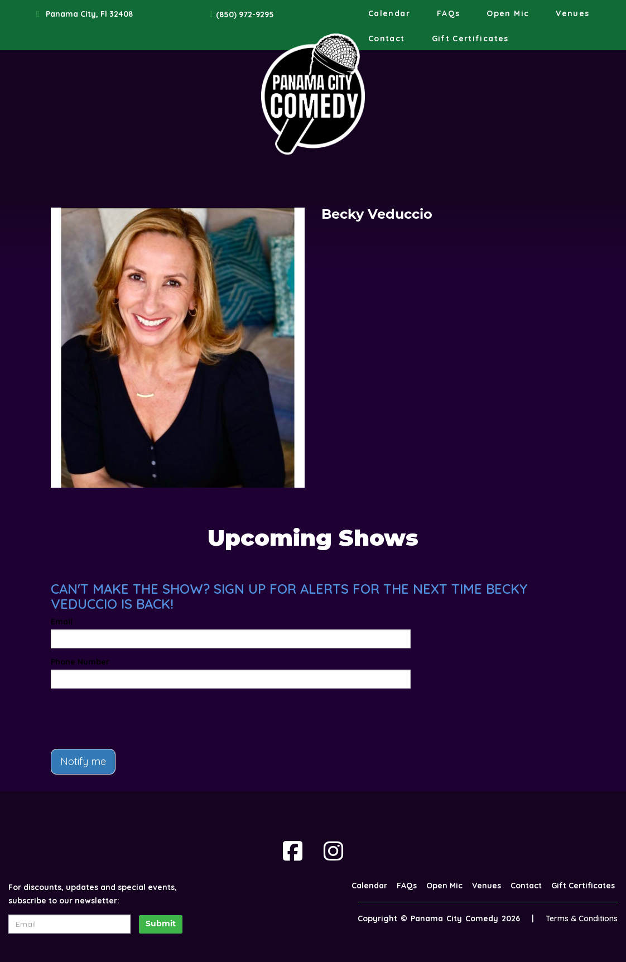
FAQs (448, 13)
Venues (572, 13)
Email (62, 622)
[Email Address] (69, 924)
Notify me (83, 761)
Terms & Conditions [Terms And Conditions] (582, 918)
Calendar (389, 13)
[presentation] (135, 718)
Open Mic (508, 13)
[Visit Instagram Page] (333, 851)
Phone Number (80, 662)
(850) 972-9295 (245, 14)
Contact (386, 38)
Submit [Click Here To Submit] (161, 924)
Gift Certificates (470, 38)
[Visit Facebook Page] (292, 851)
